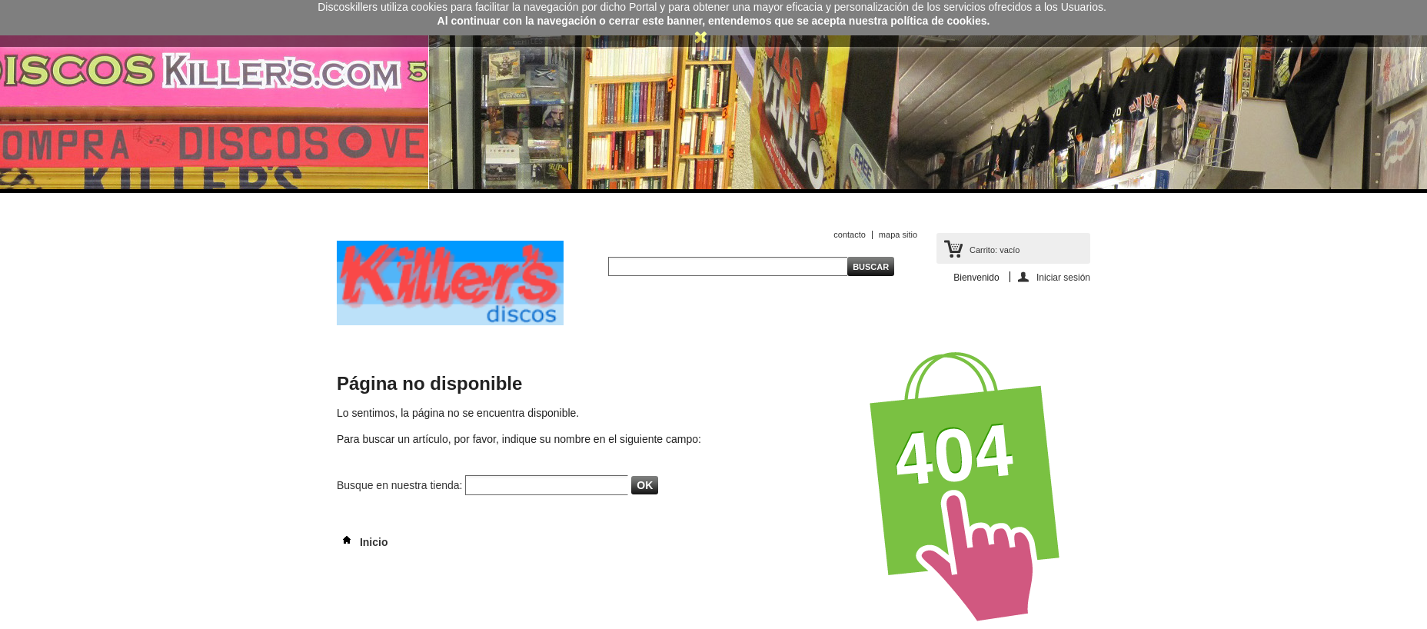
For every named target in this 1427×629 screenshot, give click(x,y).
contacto (849, 234)
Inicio (362, 542)
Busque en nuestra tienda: (399, 485)
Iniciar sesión (1063, 277)
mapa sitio (898, 234)
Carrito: (995, 250)
